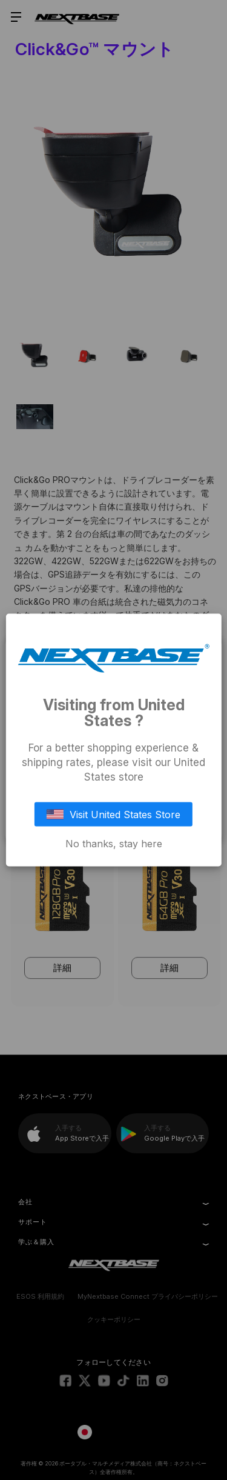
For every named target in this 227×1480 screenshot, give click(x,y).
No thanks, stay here (113, 843)
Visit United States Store (114, 814)
